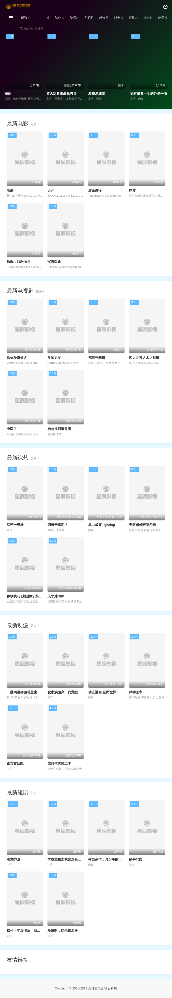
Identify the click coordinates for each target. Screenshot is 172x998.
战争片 (118, 18)
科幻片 (89, 18)
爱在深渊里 (96, 93)
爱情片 (74, 18)
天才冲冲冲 (55, 596)
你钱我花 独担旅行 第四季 (26, 596)
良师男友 (54, 357)
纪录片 (148, 18)
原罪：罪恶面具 (18, 262)
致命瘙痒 (95, 190)
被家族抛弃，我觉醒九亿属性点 (71, 692)
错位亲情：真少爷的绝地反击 (110, 859)
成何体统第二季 (59, 763)
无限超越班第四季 (142, 525)
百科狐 (112, 988)
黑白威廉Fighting (101, 525)
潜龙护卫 (13, 859)
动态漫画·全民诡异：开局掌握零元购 (115, 692)
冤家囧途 (54, 262)
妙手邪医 (135, 859)
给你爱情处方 (17, 357)
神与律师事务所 (59, 429)
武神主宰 (135, 692)
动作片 (59, 18)
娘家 (7, 93)
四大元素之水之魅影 (144, 357)
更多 (34, 124)
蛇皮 (132, 190)
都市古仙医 (15, 763)
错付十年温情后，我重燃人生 (28, 930)
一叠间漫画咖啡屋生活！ (25, 692)
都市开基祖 (96, 357)
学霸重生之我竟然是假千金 (67, 859)
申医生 (12, 429)
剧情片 (163, 18)
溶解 (10, 190)
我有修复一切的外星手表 (148, 93)
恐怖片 (103, 18)
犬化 (50, 190)
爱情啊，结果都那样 (62, 930)
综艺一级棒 (15, 525)
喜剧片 (133, 18)
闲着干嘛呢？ (57, 525)
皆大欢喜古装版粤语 (61, 93)
